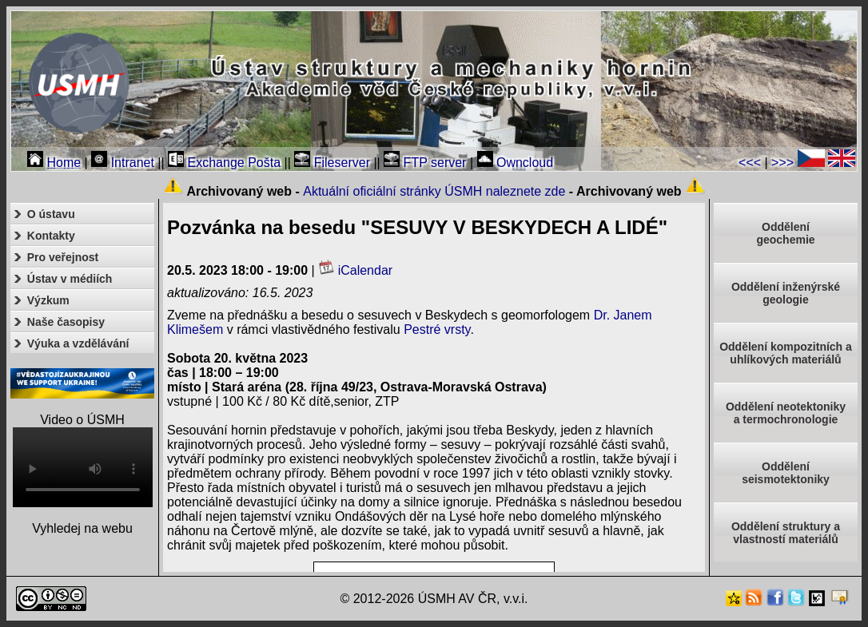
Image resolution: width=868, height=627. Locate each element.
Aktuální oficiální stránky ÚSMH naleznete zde (434, 191)
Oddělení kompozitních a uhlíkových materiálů (785, 353)
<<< (750, 162)
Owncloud (515, 162)
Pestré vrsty (437, 329)
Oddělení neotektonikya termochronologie (786, 413)
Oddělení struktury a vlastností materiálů (785, 533)
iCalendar (355, 270)
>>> (782, 162)
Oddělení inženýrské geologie (785, 293)
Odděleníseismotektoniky (786, 473)
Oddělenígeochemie (785, 233)
